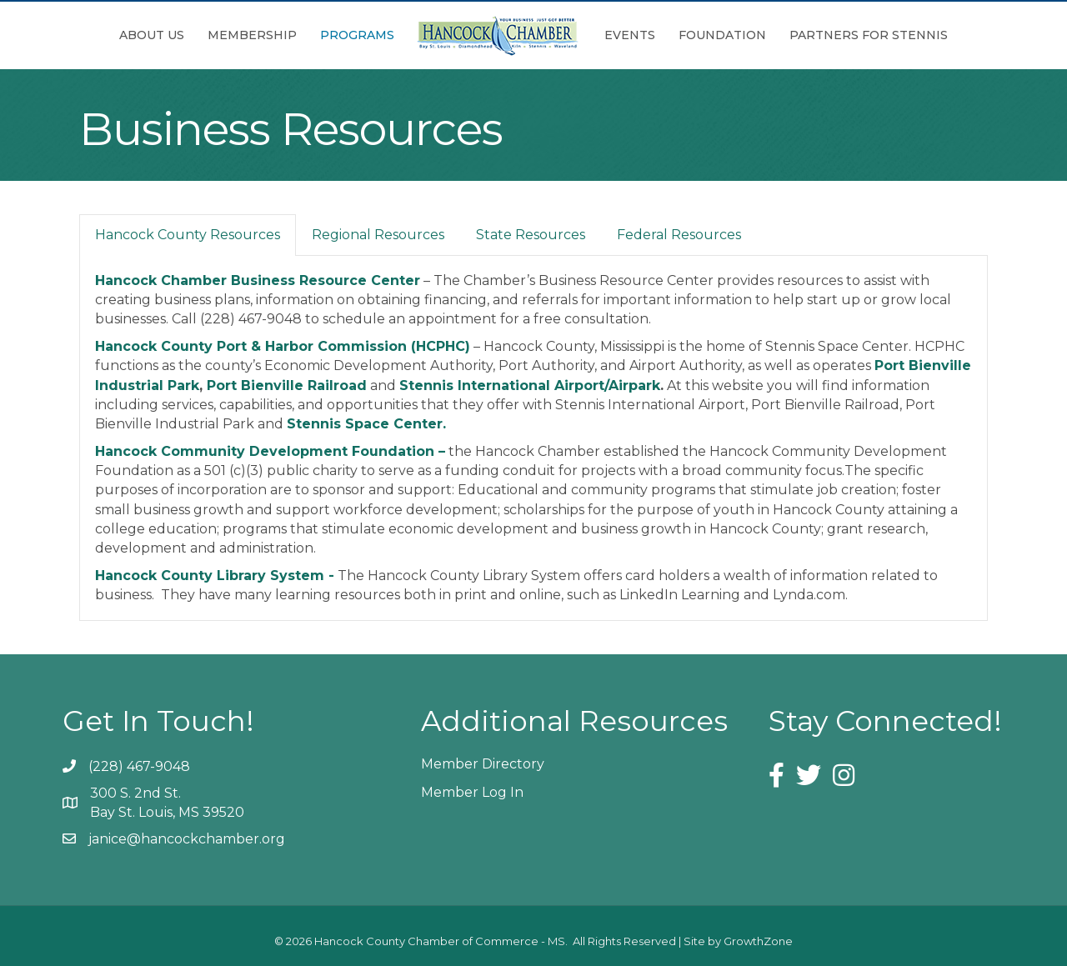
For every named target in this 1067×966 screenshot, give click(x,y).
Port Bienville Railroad (287, 385)
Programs (357, 35)
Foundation (722, 35)
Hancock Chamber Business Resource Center (257, 280)
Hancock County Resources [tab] (187, 235)
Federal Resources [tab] (679, 235)
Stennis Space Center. (366, 424)
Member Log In (472, 792)
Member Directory (482, 764)
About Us (151, 35)
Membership (252, 35)
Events (629, 35)
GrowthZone (758, 941)
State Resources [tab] (530, 235)
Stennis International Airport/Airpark (529, 385)
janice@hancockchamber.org (186, 839)
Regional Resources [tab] (378, 235)
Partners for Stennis (868, 35)
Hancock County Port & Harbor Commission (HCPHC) (282, 346)
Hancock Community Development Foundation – (270, 451)
